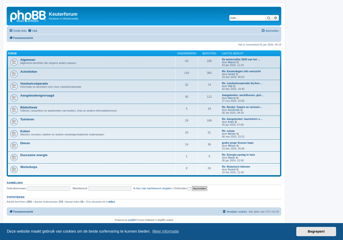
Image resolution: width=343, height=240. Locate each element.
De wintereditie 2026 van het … (241, 59)
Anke (231, 121)
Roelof (231, 169)
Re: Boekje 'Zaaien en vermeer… (242, 107)
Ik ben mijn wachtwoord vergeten (152, 188)
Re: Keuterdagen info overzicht (241, 71)
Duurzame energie (33, 155)
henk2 (231, 74)
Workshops (28, 167)
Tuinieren (27, 119)
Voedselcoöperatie (34, 83)
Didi (230, 86)
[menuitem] (32, 31)
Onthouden (182, 188)
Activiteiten (28, 71)
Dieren (25, 143)
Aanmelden (15, 182)
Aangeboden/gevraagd (37, 95)
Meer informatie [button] (165, 231)
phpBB (131, 220)
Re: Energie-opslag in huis (238, 154)
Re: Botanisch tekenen (236, 166)
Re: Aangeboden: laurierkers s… (242, 118)
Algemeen (27, 59)
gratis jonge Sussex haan (238, 142)
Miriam (232, 133)
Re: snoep (228, 130)
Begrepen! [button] (316, 231)
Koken (25, 131)
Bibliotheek (28, 107)
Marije (231, 157)
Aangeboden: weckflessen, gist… (243, 95)
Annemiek (234, 109)
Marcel (232, 62)
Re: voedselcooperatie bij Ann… (242, 83)
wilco (111, 201)
